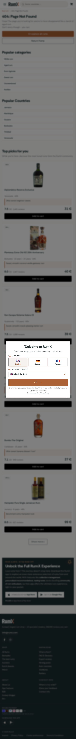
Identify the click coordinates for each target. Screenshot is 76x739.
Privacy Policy (44, 393)
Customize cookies (33, 393)
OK (38, 382)
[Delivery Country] (38, 374)
